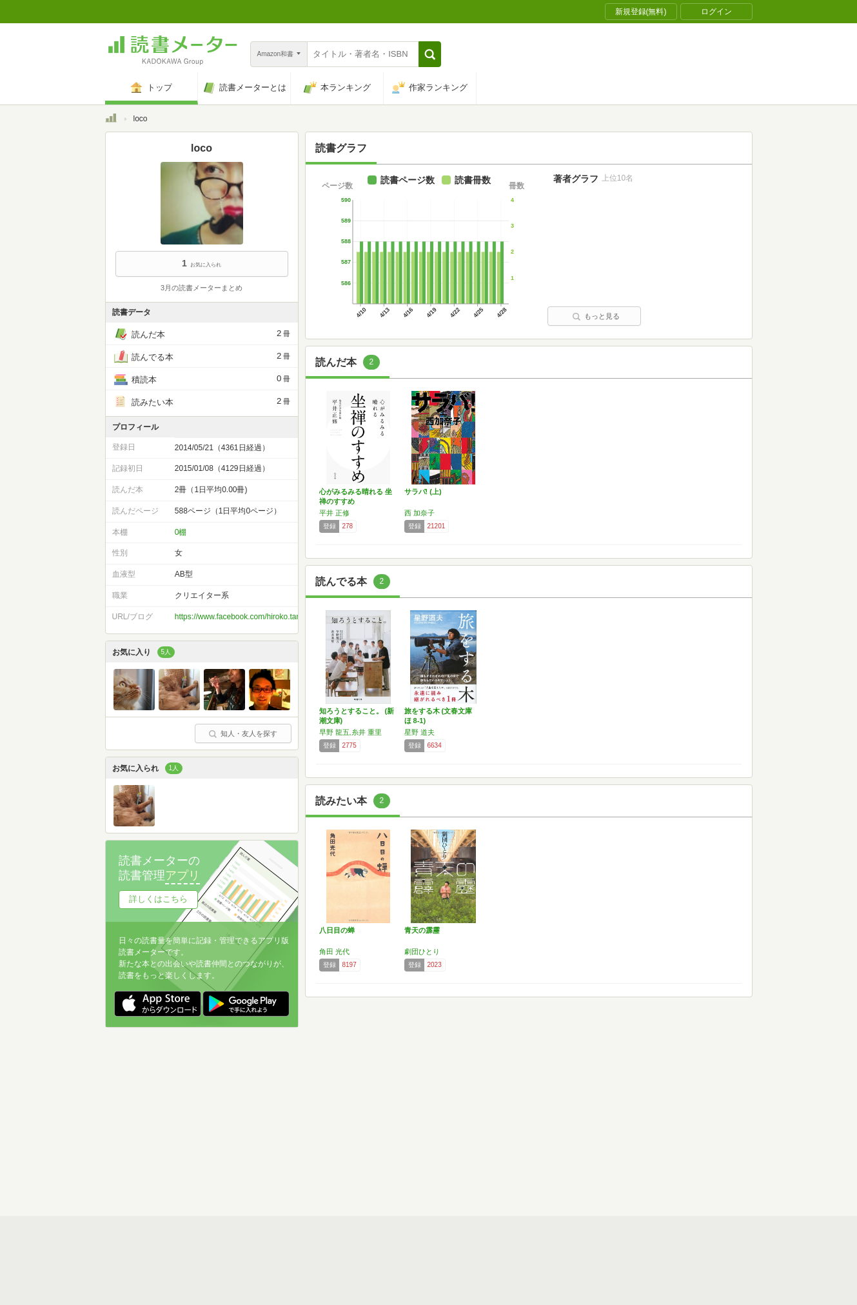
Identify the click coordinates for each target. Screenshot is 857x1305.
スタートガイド (371, 1100)
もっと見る (596, 316)
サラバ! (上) (423, 491)
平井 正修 (334, 513)
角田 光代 (334, 951)
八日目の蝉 (337, 930)
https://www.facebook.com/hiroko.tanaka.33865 (256, 616)
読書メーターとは (292, 1100)
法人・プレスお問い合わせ (395, 1140)
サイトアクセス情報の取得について (625, 1120)
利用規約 (434, 1100)
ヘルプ (272, 1140)
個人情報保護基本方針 (351, 1120)
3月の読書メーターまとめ (201, 288)
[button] (430, 54)
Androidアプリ (286, 1160)
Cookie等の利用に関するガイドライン (477, 1120)
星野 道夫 (419, 732)
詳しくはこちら (158, 899)
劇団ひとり (422, 951)
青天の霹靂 (422, 930)
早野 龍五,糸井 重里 (350, 732)
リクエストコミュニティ (504, 1140)
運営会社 (276, 1120)
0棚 (181, 532)
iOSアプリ (349, 1160)
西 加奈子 (419, 513)
